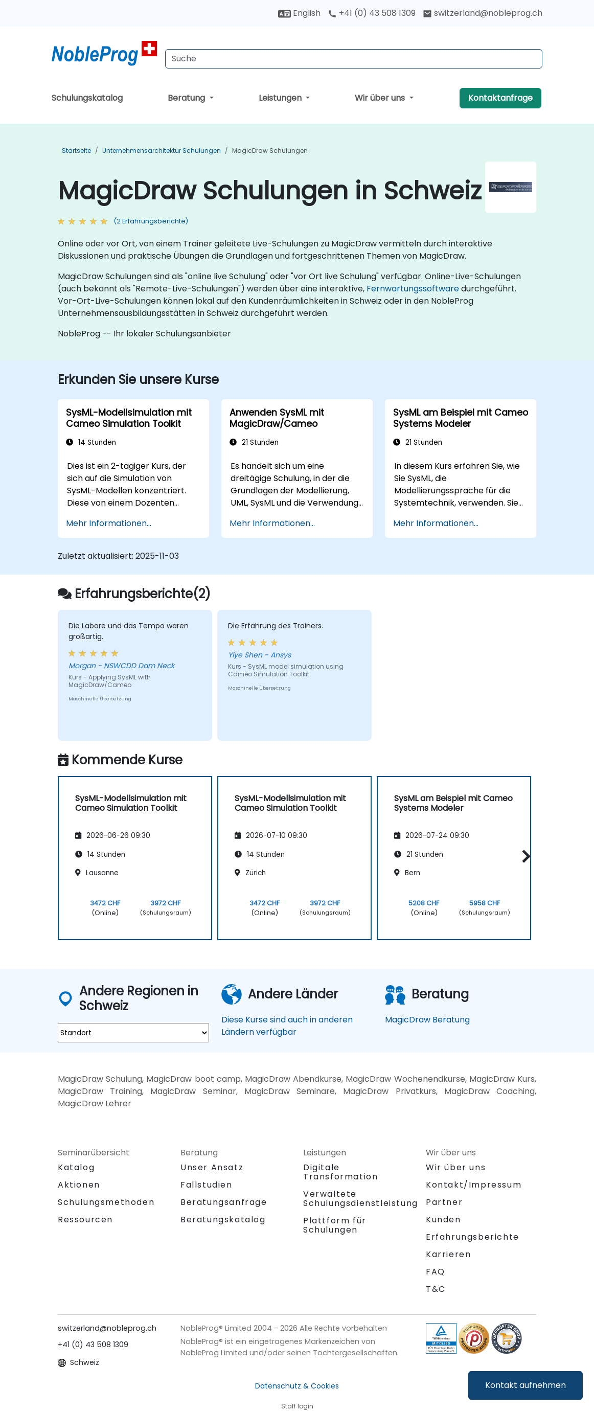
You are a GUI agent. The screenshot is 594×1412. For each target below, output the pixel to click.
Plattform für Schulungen (335, 1225)
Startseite (76, 150)
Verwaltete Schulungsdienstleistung (360, 1198)
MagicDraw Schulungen (270, 150)
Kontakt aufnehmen (525, 1385)
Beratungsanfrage (223, 1202)
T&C (436, 1289)
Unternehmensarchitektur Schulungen (161, 150)
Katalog (76, 1167)
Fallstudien (206, 1185)
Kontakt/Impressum (473, 1185)
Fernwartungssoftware (413, 288)
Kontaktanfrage (500, 98)
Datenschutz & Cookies (297, 1386)
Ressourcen (85, 1219)
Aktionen (79, 1185)
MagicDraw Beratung (427, 1020)
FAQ (435, 1272)
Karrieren (448, 1254)
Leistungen (281, 98)
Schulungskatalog (87, 98)
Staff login (297, 1406)
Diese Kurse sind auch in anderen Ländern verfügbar (287, 1026)
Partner (444, 1202)
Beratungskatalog (223, 1219)
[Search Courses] (353, 59)
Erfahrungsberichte (472, 1237)
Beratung (187, 98)
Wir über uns (381, 98)
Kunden (443, 1219)
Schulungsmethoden (106, 1202)
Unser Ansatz (211, 1167)
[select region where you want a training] (133, 1032)
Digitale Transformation (340, 1172)
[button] (523, 856)
